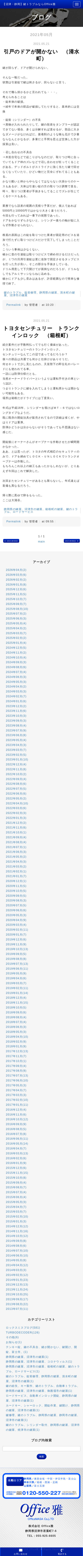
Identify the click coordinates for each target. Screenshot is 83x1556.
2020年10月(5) (16, 890)
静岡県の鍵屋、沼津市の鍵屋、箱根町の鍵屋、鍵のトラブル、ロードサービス (41, 510)
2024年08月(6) (16, 667)
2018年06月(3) (16, 1027)
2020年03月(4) (16, 924)
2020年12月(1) (16, 881)
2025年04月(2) (16, 628)
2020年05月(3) (16, 915)
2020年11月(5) (16, 886)
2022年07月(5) (16, 788)
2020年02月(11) (17, 929)
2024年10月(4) (16, 657)
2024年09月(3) (16, 662)
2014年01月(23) (17, 1279)
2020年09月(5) (16, 895)
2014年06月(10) (17, 1255)
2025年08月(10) (17, 608)
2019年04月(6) (16, 978)
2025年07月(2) (16, 613)
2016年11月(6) (16, 1114)
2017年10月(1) (16, 1061)
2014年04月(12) (17, 1265)
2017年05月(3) (16, 1085)
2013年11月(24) (17, 1289)
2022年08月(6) (16, 783)
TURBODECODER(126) (23, 1332)
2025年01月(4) (16, 642)
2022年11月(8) (16, 769)
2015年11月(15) (17, 1172)
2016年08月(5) (16, 1129)
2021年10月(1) (16, 832)
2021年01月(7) (16, 876)
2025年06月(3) (16, 618)
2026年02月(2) (16, 579)
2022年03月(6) (16, 808)
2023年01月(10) (17, 759)
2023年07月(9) (16, 730)
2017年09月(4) (16, 1066)
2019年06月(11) (17, 968)
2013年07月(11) (17, 1308)
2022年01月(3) (16, 817)
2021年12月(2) (16, 822)
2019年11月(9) (16, 944)
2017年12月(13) (17, 1051)
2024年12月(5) (16, 647)
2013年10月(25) (17, 1294)
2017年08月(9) (16, 1070)
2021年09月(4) (16, 837)
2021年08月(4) (16, 842)
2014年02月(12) (17, 1275)
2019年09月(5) (16, 954)
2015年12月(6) (16, 1167)
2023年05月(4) (16, 740)
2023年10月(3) (16, 715)
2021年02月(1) (16, 871)
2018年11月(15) (17, 1002)
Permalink (13, 304)
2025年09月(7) (16, 604)
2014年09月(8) (16, 1240)
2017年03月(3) (16, 1095)
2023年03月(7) (16, 749)
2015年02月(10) (17, 1216)
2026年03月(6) (16, 574)
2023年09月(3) (16, 720)
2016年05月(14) (17, 1143)
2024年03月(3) (16, 691)
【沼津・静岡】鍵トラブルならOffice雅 (29, 4)
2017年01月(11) (17, 1104)
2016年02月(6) (16, 1158)
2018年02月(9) (16, 1041)
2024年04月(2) (16, 686)
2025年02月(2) (16, 638)
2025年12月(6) (16, 589)
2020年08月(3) (16, 900)
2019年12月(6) (16, 939)
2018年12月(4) (16, 997)
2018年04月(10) (17, 1036)
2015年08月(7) (16, 1187)
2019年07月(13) (17, 963)
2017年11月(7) (16, 1056)
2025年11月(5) (16, 594)
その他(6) (12, 1337)
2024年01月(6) (16, 701)
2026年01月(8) (16, 584)
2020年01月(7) (16, 934)
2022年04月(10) (17, 803)
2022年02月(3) (16, 813)
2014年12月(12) (17, 1226)
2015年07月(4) (16, 1192)
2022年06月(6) (16, 793)
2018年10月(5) (16, 1007)
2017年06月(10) (17, 1080)
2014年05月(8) (16, 1260)
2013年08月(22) (17, 1304)
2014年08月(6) (16, 1245)
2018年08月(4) (16, 1017)
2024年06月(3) (16, 677)
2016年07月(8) (16, 1134)
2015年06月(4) (16, 1197)
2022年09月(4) (16, 779)
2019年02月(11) (17, 988)
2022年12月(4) (16, 764)
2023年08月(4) (16, 725)
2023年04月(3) (16, 745)
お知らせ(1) (14, 1342)
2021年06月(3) (16, 851)
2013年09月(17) (17, 1299)
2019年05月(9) (16, 973)
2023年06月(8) (16, 735)
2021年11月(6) (16, 827)
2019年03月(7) (16, 983)
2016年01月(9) (16, 1163)
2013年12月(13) (17, 1284)
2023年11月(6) (16, 710)
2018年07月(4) (16, 1022)
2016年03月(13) (17, 1153)
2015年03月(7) (16, 1211)
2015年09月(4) (16, 1182)
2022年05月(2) (16, 798)
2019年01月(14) (17, 993)
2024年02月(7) (16, 696)
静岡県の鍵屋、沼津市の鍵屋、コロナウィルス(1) (39, 1361)
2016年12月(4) (16, 1109)
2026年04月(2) (16, 569)
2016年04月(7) (16, 1148)
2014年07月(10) (17, 1250)
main (41, 541)
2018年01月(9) (16, 1046)
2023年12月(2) (16, 706)
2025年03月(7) (16, 633)
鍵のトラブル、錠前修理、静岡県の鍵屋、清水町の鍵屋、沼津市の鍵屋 (39, 294)
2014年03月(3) (16, 1270)
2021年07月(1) (16, 847)
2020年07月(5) (16, 905)
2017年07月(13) (17, 1075)
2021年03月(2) (16, 866)
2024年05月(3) (16, 681)
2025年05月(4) (16, 623)
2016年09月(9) (16, 1124)
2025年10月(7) (16, 599)
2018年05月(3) (16, 1031)
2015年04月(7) (16, 1206)
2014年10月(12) (17, 1236)
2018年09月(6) (16, 1012)
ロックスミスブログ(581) (23, 1327)
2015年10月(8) (16, 1177)
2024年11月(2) (16, 652)
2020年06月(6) (16, 910)
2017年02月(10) (17, 1099)
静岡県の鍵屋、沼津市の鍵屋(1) (27, 1356)
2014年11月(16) (17, 1231)
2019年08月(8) (16, 958)
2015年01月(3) (16, 1221)
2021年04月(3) (16, 861)
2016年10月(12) (17, 1119)
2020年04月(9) (16, 920)
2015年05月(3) (16, 1202)
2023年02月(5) (16, 754)
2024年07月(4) (16, 672)
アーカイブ (41, 562)
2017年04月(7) (16, 1090)
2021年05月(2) (16, 856)
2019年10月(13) (17, 949)
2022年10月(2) (16, 774)
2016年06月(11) (17, 1138)
